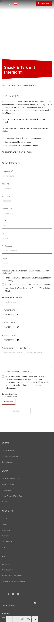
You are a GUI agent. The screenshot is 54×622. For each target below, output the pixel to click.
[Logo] (44, 3)
